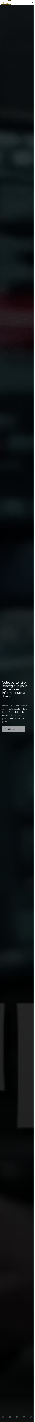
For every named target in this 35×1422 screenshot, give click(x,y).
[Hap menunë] (32, 2)
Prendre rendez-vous (13, 729)
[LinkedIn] (9, 1417)
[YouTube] (23, 1417)
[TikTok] (30, 1417)
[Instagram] (2, 1417)
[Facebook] (16, 1417)
